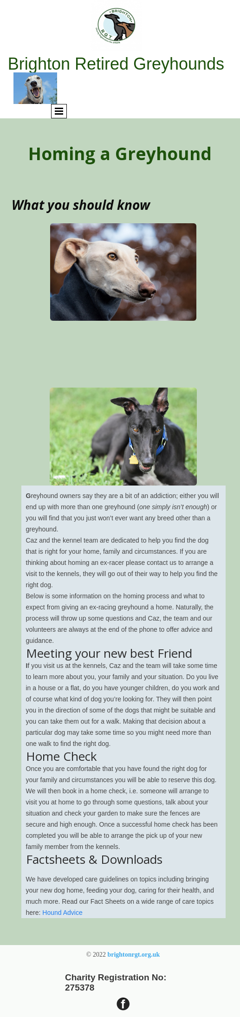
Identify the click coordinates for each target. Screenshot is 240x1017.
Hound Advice (62, 912)
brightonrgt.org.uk (133, 954)
